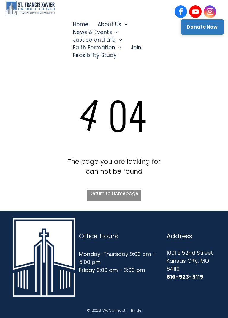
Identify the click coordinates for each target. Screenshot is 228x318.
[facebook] (181, 12)
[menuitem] (81, 24)
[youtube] (195, 12)
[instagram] (210, 12)
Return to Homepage (114, 193)
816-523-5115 (185, 277)
